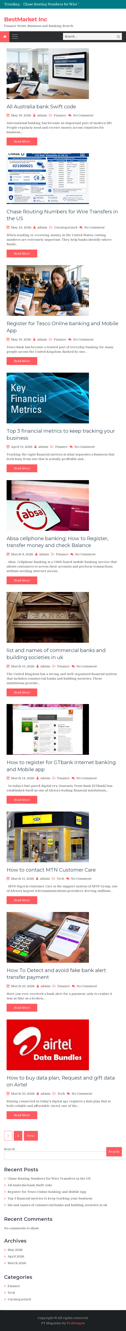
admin (42, 115)
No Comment (83, 115)
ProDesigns (76, 1323)
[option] (59, 4)
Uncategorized (65, 227)
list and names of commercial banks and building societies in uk (57, 1205)
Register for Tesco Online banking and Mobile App (47, 1192)
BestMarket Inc (25, 19)
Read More (22, 141)
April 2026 (16, 1256)
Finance (60, 115)
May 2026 (15, 1250)
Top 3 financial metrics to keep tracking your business (50, 1198)
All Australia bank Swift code (41, 107)
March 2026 (17, 1263)
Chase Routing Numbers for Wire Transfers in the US (66, 4)
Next (31, 1136)
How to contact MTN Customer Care (51, 870)
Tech (60, 878)
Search (9, 1149)
